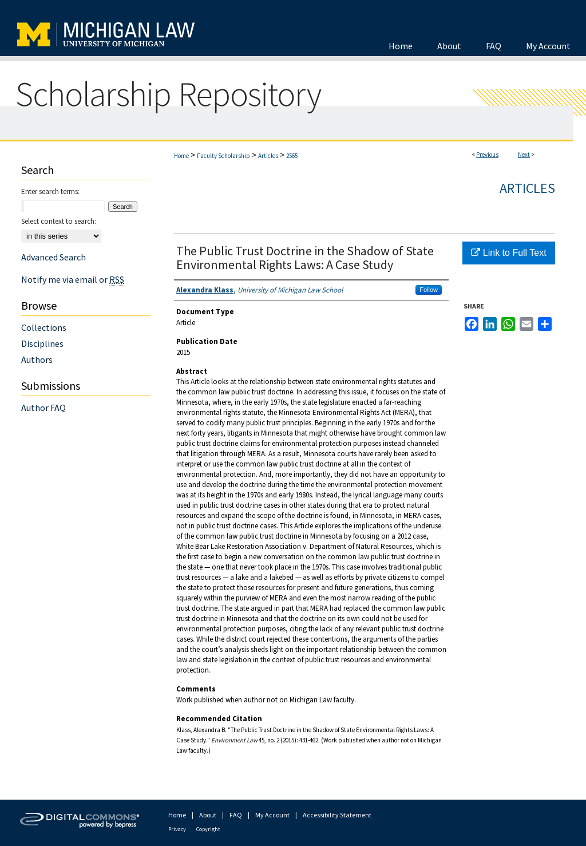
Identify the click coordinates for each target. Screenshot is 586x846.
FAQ (235, 815)
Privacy (177, 829)
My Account (272, 815)
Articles (268, 156)
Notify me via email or (72, 279)
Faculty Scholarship (223, 156)
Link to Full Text (508, 253)
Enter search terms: (50, 191)
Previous (487, 155)
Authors (37, 359)
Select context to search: (58, 221)
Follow (428, 289)
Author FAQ (43, 407)
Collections (43, 327)
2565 (292, 156)
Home (181, 156)
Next (524, 155)
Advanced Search (53, 257)
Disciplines (42, 343)
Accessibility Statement (337, 815)
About (207, 815)
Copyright (208, 829)
